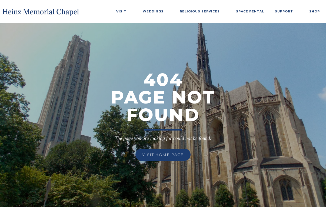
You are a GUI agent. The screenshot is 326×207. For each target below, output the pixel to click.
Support (284, 11)
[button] (124, 10)
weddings (153, 11)
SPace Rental (250, 11)
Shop (314, 11)
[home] (41, 10)
